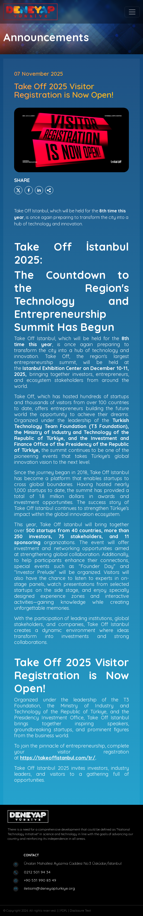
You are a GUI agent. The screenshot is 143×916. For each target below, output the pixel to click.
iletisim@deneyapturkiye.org (49, 888)
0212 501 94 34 (37, 872)
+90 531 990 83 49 (40, 880)
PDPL (64, 910)
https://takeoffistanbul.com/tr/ (57, 758)
